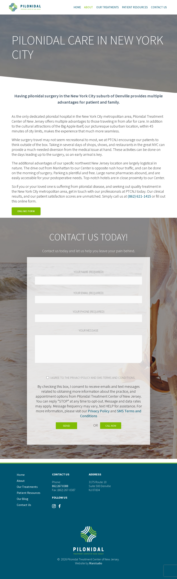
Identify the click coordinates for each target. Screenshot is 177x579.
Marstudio (95, 563)
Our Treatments (107, 7)
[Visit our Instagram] (54, 507)
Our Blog (22, 499)
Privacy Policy (99, 411)
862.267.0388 (60, 486)
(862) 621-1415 (139, 196)
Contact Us (159, 7)
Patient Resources (135, 7)
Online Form (26, 211)
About (88, 7)
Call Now (111, 425)
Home (77, 7)
